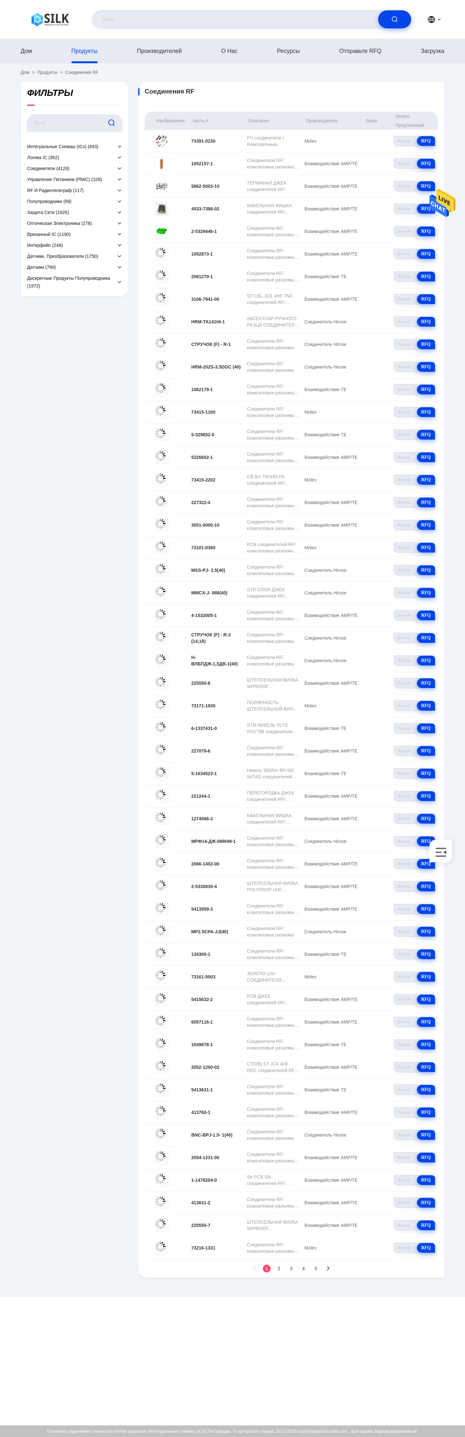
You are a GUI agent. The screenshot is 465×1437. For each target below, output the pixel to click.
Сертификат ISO (418, 1359)
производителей (159, 51)
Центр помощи (416, 1401)
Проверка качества (421, 1373)
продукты (84, 51)
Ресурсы (288, 51)
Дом (26, 51)
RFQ (426, 140)
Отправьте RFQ (360, 51)
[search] (394, 19)
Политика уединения (422, 1387)
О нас (229, 51)
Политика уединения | (70, 1431)
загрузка (432, 51)
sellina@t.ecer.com (67, 1366)
